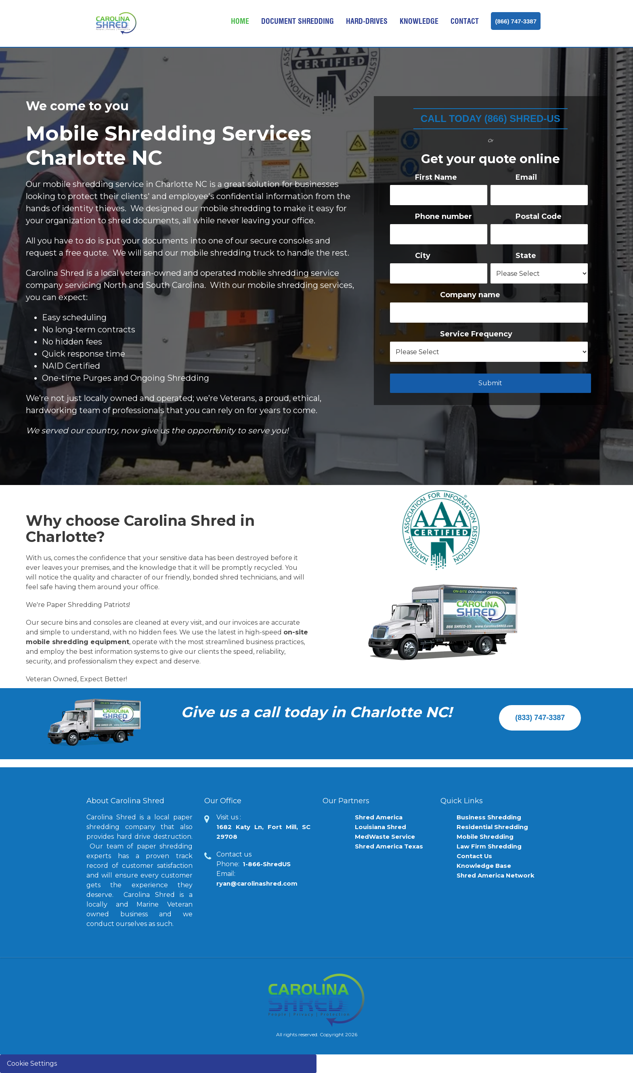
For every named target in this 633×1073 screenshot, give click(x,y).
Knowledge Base (486, 865)
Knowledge (419, 21)
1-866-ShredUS (269, 864)
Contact (465, 21)
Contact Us (476, 856)
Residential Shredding (496, 827)
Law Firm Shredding (492, 846)
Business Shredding (492, 817)
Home (240, 21)
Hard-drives (367, 21)
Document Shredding (297, 21)
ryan (260, 883)
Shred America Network (498, 875)
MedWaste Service (388, 836)
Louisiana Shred (383, 827)
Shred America (381, 817)
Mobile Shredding (488, 836)
